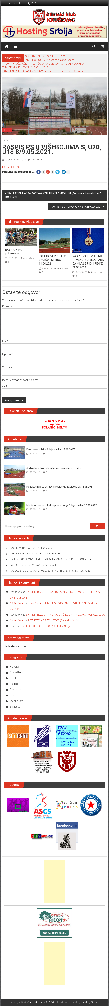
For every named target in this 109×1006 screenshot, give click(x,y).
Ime (5, 341)
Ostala (13, 678)
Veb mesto (8, 367)
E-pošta (7, 354)
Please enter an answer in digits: (20, 380)
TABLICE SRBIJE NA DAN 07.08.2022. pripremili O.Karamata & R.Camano (42, 71)
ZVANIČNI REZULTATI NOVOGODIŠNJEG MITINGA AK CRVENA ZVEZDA (65, 614)
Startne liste (16, 701)
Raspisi (7, 130)
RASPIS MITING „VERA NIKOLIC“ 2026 (45, 56)
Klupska (14, 666)
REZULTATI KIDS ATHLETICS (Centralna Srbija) (54, 620)
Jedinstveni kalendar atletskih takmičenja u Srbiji (53, 468)
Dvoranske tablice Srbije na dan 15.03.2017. (50, 449)
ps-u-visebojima (11, 166)
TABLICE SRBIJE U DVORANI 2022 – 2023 (25, 67)
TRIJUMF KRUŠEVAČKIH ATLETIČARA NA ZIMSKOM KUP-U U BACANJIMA (43, 63)
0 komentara (35, 159)
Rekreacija (15, 689)
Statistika (15, 706)
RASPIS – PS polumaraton (13, 251)
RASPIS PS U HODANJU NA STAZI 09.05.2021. (76, 206)
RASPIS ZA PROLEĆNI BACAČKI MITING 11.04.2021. (53, 259)
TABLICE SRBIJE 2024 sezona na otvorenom (49, 60)
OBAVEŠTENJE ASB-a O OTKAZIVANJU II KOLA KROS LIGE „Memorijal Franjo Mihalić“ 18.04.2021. (53, 195)
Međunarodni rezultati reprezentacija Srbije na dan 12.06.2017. (61, 505)
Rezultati (14, 695)
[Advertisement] (54, 881)
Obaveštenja (17, 672)
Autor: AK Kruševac (14, 159)
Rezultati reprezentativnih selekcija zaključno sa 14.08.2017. (60, 486)
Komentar (7, 306)
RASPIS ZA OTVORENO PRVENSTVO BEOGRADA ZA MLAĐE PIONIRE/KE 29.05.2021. (88, 261)
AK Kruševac (29, 258)
